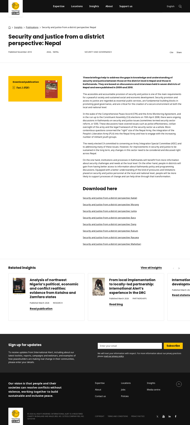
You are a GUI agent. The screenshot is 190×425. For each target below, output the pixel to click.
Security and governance (98, 52)
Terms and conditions (118, 416)
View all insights (151, 267)
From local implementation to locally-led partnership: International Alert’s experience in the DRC (132, 286)
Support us (125, 6)
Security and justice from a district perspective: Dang (109, 224)
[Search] (180, 6)
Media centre (153, 389)
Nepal (56, 52)
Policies (125, 396)
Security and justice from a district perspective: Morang (111, 204)
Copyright (99, 416)
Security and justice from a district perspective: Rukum (110, 230)
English (170, 6)
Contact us (100, 396)
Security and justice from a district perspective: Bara (109, 217)
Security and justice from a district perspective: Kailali (110, 197)
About (109, 6)
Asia (49, 52)
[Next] (179, 268)
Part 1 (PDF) (23, 87)
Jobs (123, 389)
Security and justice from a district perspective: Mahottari (112, 244)
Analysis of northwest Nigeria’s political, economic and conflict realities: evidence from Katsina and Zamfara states (54, 288)
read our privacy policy (114, 356)
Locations (77, 6)
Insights (94, 6)
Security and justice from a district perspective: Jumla (110, 211)
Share (179, 52)
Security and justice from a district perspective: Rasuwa (111, 237)
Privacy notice (137, 416)
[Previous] (173, 268)
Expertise (58, 6)
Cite (171, 52)
